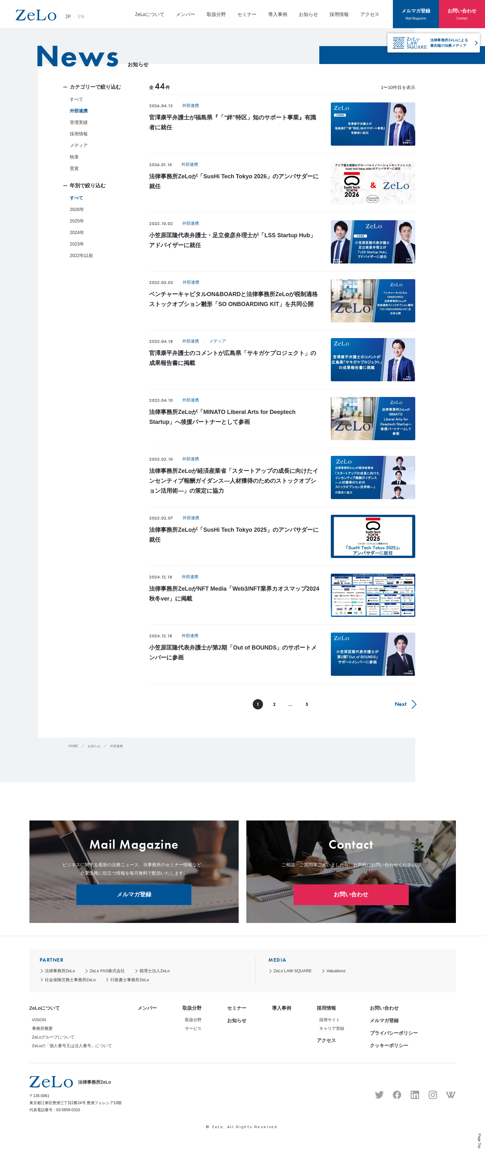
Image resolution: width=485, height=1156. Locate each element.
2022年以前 (81, 255)
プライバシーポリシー (394, 1033)
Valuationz (336, 970)
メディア (79, 145)
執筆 (74, 156)
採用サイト (329, 1019)
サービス (193, 1028)
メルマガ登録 (416, 14)
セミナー (247, 14)
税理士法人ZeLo (154, 970)
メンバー (185, 14)
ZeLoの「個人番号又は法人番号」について (72, 1045)
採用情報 (339, 14)
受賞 (74, 168)
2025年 (77, 220)
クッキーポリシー (389, 1045)
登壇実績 (79, 122)
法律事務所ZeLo (60, 970)
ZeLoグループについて (53, 1037)
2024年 (77, 232)
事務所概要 (42, 1028)
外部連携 (79, 110)
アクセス (369, 14)
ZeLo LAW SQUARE (293, 970)
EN (86, 17)
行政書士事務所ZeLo (129, 979)
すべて (76, 99)
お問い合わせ (462, 14)
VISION (39, 1019)
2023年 (77, 244)
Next (400, 704)
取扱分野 (216, 14)
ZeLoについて (149, 14)
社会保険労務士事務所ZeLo (70, 979)
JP (73, 17)
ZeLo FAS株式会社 (107, 970)
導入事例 (277, 14)
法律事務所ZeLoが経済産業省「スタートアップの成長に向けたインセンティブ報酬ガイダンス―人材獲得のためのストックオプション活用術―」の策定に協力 (233, 481)
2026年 (77, 209)
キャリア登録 (331, 1028)
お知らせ (308, 14)
